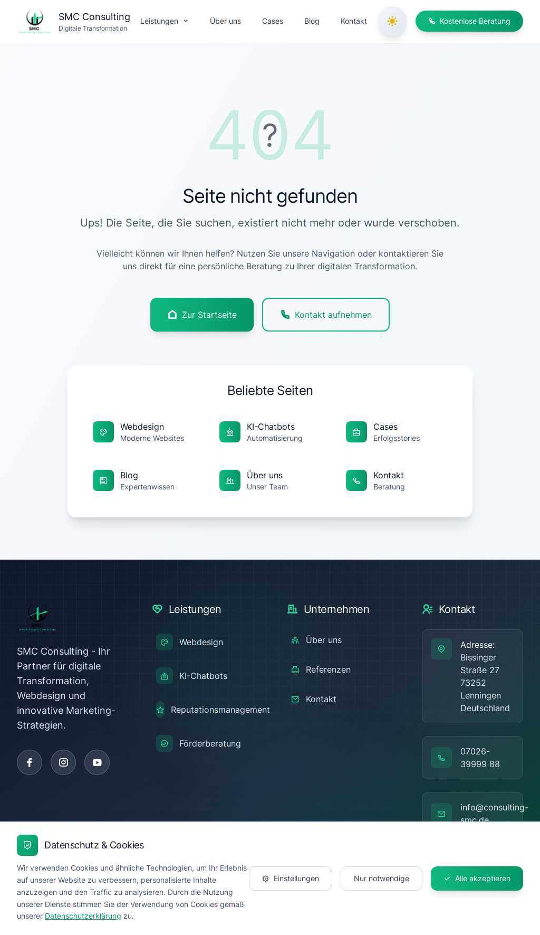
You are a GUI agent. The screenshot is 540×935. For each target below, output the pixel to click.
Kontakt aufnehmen (326, 314)
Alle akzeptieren (476, 878)
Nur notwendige (381, 878)
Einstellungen (290, 878)
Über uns (225, 20)
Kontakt (354, 20)
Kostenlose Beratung (469, 20)
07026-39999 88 (480, 757)
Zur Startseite (202, 314)
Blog (312, 20)
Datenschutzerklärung (83, 915)
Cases (272, 20)
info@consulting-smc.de (494, 813)
